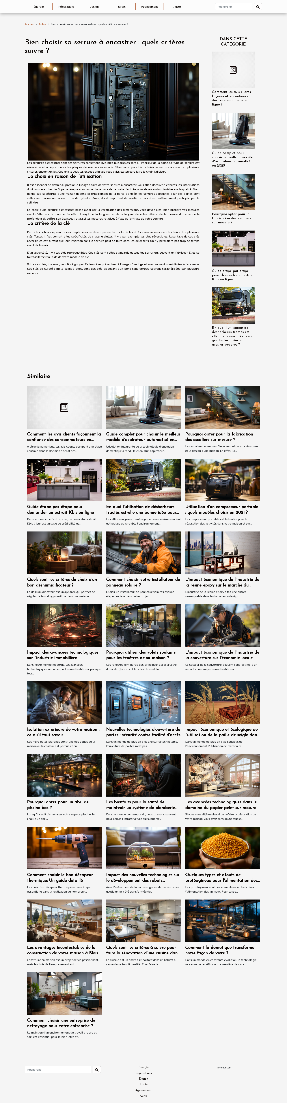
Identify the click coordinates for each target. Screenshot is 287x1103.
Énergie (38, 6)
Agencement (149, 6)
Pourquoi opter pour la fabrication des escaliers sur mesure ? (231, 218)
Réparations (66, 6)
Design (94, 6)
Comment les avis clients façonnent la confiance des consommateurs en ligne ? (64, 440)
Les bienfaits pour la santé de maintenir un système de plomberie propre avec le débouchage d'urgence (143, 808)
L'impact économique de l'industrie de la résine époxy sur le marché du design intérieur (222, 585)
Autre (177, 6)
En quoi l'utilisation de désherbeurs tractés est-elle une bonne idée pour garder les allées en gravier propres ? (232, 336)
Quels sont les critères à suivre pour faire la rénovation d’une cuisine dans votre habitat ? (142, 953)
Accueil (29, 24)
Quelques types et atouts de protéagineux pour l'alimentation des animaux (221, 880)
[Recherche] (233, 6)
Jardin (122, 6)
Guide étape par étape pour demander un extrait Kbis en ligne (233, 275)
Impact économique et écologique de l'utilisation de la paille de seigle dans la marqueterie (222, 735)
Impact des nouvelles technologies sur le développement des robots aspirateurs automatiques (142, 880)
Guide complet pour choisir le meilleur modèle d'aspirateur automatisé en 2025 (143, 440)
